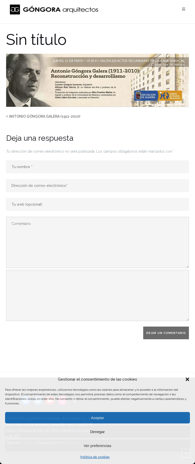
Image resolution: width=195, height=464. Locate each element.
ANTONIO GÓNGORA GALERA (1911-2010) (44, 116)
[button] (187, 379)
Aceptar (97, 418)
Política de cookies (95, 457)
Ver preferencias (97, 445)
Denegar (97, 432)
